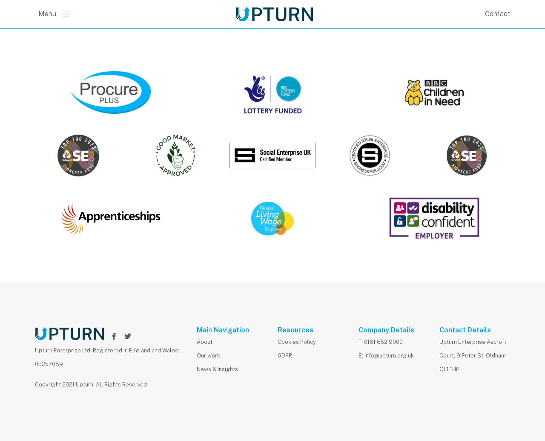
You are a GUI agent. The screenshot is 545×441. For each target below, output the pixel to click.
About (204, 342)
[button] (55, 14)
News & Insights (217, 369)
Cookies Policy (297, 342)
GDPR (285, 355)
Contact (497, 14)
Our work (208, 355)
